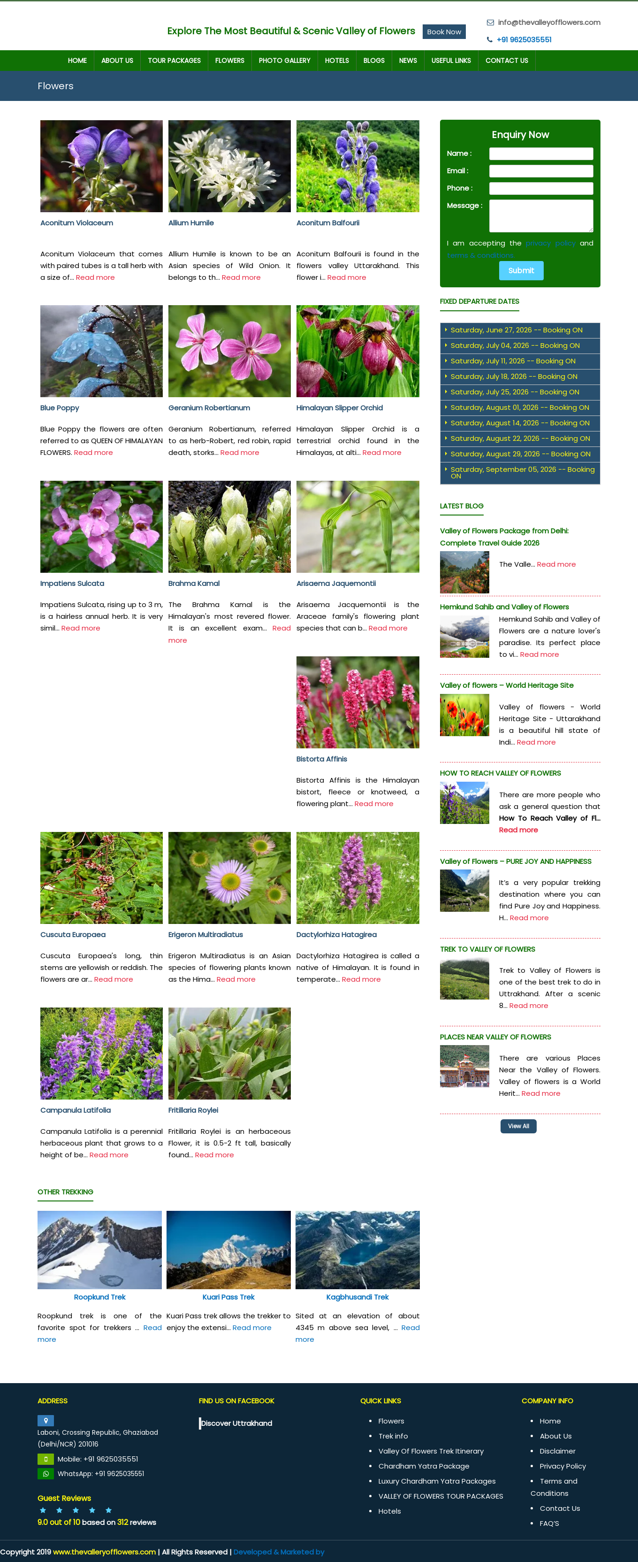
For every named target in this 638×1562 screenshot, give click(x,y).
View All (522, 1126)
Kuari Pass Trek (228, 1296)
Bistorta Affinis (321, 758)
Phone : (459, 187)
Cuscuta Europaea (73, 934)
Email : (457, 170)
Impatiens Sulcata (72, 583)
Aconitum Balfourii (327, 222)
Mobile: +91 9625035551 (98, 1458)
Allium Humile (191, 222)
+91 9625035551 (524, 39)
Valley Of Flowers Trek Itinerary (431, 1450)
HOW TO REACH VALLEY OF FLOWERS (500, 772)
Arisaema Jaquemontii (336, 583)
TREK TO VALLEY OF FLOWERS (487, 949)
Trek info (393, 1435)
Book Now (444, 31)
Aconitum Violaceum (76, 222)
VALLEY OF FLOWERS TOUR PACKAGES (441, 1495)
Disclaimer (558, 1450)
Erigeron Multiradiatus (205, 934)
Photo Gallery (285, 60)
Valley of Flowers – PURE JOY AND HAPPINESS (516, 861)
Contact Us (507, 60)
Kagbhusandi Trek (357, 1296)
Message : (464, 205)
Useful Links (451, 60)
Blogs (374, 60)
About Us (117, 60)
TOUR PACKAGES (174, 60)
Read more (95, 276)
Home (77, 60)
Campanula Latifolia (75, 1110)
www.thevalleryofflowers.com (104, 1551)
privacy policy (550, 242)
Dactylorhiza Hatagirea (336, 934)
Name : (459, 153)
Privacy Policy (563, 1465)
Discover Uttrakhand (236, 1423)
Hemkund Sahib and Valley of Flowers (504, 606)
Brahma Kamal (194, 583)
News (408, 60)
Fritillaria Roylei (193, 1110)
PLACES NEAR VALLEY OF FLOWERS (495, 1036)
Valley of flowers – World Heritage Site (507, 685)
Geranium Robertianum (209, 407)
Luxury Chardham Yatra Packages (437, 1480)
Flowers (229, 60)
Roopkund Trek (99, 1296)
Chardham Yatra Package (424, 1465)
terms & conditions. (481, 255)
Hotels (337, 60)
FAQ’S (549, 1523)
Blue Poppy (59, 407)
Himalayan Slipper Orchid (339, 407)
